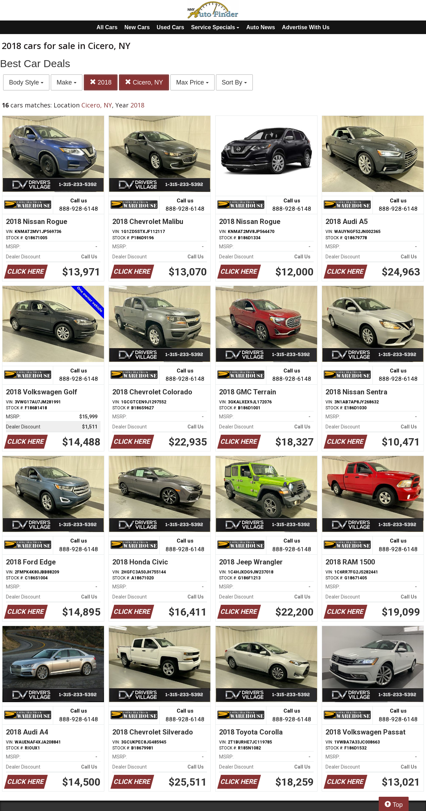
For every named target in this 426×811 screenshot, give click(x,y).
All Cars (106, 27)
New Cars (137, 27)
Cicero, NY (144, 82)
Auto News (260, 27)
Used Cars (170, 27)
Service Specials (215, 27)
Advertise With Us (306, 27)
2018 (101, 82)
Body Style (26, 82)
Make (67, 82)
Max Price (192, 82)
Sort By (234, 82)
